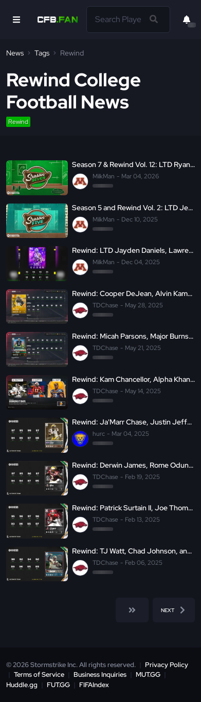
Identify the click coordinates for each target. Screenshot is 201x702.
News (15, 53)
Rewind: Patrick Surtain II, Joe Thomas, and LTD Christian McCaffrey (133, 508)
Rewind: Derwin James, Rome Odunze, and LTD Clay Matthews (133, 465)
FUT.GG (58, 684)
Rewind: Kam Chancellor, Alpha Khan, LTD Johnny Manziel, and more (133, 379)
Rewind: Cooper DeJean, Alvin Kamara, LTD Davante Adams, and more (133, 293)
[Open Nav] (16, 19)
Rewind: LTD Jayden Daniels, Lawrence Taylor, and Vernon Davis (133, 250)
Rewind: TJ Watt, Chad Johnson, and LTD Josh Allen (133, 551)
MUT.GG (148, 674)
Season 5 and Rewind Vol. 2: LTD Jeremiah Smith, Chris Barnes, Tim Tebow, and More (133, 208)
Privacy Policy (166, 664)
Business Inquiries (100, 674)
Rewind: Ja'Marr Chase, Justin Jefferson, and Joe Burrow (133, 422)
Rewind (18, 122)
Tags (41, 53)
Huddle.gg (22, 684)
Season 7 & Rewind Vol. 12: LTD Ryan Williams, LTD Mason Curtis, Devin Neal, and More (133, 164)
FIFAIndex (94, 684)
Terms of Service (39, 674)
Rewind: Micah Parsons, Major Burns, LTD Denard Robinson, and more (133, 336)
